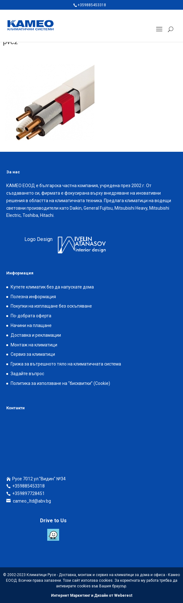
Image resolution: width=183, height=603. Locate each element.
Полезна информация (33, 296)
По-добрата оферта (31, 315)
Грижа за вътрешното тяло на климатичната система (66, 363)
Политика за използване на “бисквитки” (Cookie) (60, 383)
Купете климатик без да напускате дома (52, 286)
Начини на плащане (31, 325)
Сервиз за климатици (33, 354)
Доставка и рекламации (36, 335)
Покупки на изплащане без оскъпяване (51, 306)
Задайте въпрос (27, 373)
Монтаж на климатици (34, 344)
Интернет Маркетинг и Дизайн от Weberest (91, 595)
